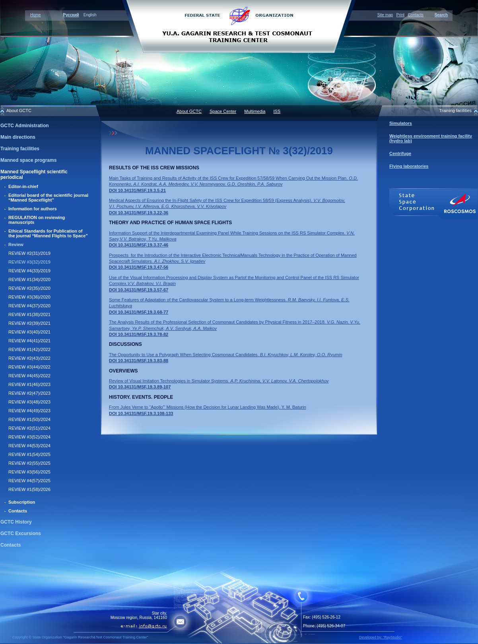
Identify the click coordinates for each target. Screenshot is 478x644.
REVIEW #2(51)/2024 (29, 428)
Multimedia (254, 111)
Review (15, 244)
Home (35, 15)
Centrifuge (400, 153)
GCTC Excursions (20, 533)
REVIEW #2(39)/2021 (29, 323)
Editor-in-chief (23, 186)
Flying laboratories (408, 166)
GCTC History (16, 522)
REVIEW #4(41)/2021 (29, 340)
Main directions (17, 137)
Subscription (21, 502)
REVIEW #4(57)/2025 (29, 480)
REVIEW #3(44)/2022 (29, 367)
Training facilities (19, 148)
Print (400, 15)
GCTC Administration (24, 125)
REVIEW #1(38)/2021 (29, 314)
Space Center (223, 111)
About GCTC (189, 111)
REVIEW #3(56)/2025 (29, 471)
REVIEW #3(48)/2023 (29, 402)
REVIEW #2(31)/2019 (29, 253)
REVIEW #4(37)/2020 (29, 305)
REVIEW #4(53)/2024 (29, 445)
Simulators (400, 123)
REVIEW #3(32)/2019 (29, 262)
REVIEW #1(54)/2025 (29, 454)
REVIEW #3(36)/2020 (29, 297)
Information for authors (32, 208)
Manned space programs (28, 160)
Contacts (415, 15)
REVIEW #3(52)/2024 (29, 437)
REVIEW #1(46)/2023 (29, 384)
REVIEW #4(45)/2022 (29, 375)
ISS (276, 111)
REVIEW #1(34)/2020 (29, 279)
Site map (385, 15)
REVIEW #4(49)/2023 (29, 410)
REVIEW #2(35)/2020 (29, 288)
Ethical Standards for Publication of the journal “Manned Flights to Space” (48, 233)
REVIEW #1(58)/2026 (29, 489)
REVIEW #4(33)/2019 (29, 270)
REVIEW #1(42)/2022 (29, 349)
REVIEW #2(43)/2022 (29, 358)
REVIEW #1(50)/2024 (29, 419)
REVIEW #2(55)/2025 (29, 463)
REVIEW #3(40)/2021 (29, 332)
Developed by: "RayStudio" (380, 637)
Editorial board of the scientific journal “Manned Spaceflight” (48, 197)
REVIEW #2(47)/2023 (29, 393)
